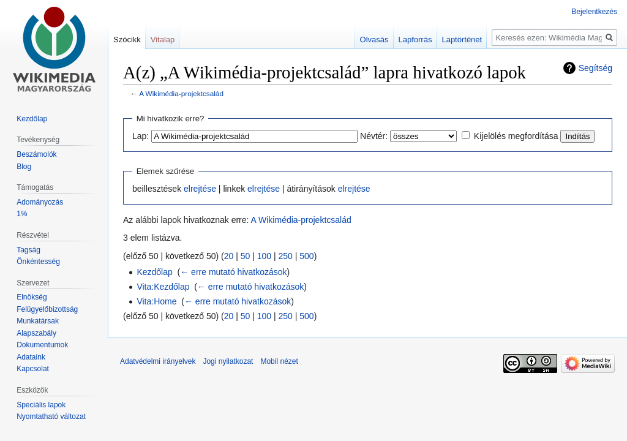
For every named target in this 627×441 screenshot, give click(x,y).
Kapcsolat (33, 368)
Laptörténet (461, 39)
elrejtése (200, 189)
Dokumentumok (42, 345)
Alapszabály (36, 333)
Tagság (28, 250)
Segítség (595, 68)
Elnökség (32, 297)
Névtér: (374, 136)
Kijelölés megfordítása (516, 136)
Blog (24, 166)
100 (264, 256)
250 (286, 256)
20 (229, 256)
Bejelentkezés (594, 11)
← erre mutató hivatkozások (233, 272)
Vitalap (163, 39)
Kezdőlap (154, 272)
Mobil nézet (279, 361)
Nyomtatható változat (51, 416)
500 (306, 256)
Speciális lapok (41, 405)
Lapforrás (415, 39)
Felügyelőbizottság (47, 309)
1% (22, 213)
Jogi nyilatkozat (228, 361)
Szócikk (127, 39)
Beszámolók (36, 154)
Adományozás (40, 202)
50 (245, 256)
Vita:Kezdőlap (163, 287)
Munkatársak (38, 321)
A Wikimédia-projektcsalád (181, 93)
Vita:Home (156, 301)
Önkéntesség (38, 261)
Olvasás (374, 39)
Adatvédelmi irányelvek (157, 361)
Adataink (31, 357)
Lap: (140, 136)
